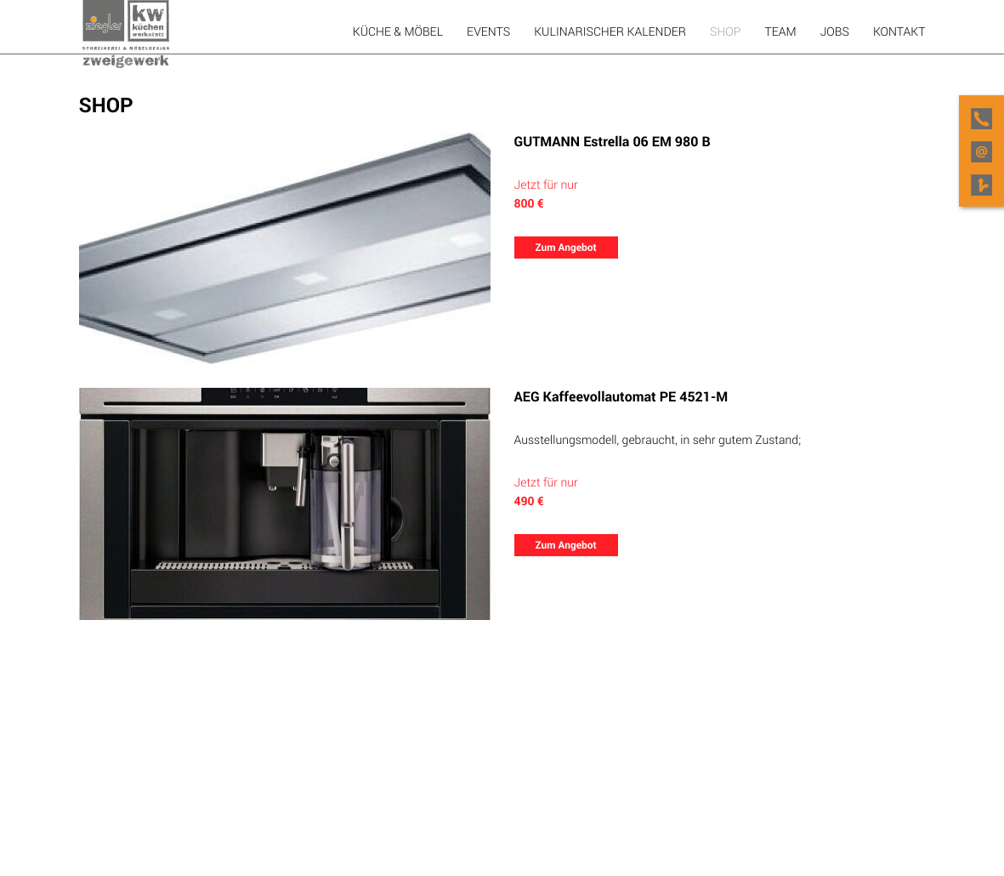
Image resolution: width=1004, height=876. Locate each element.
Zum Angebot (565, 247)
